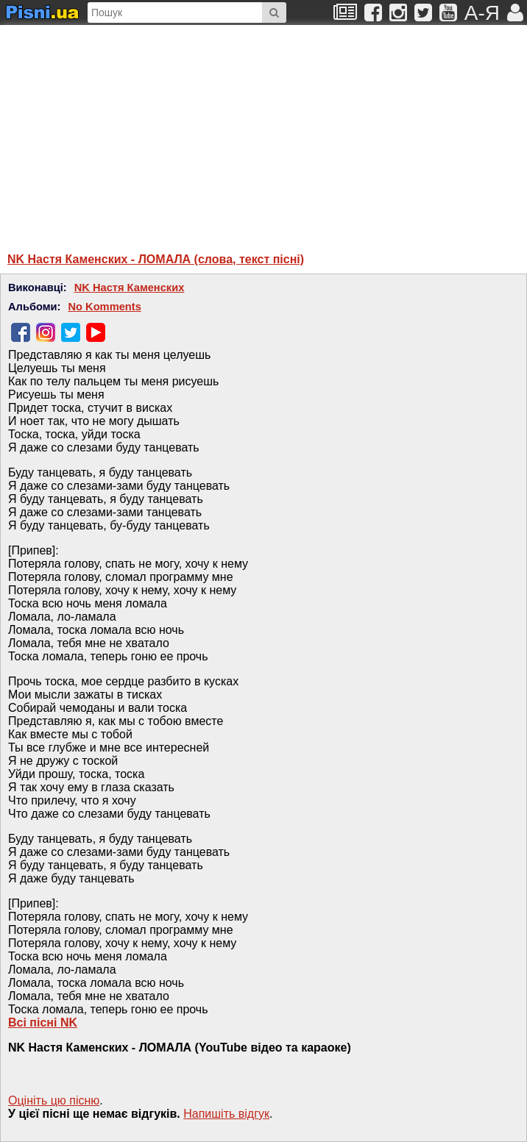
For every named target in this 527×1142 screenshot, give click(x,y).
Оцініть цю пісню (53, 1100)
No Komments (104, 307)
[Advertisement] (151, 132)
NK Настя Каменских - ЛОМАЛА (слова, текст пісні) (155, 259)
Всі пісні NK (42, 1022)
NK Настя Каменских (129, 287)
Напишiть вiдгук (226, 1113)
